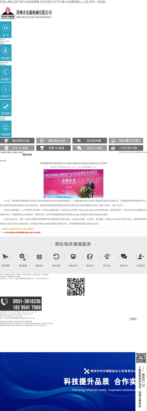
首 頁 (1, 274)
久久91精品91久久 (41, 325)
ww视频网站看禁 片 (29, 325)
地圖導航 (133, 319)
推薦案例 (3, 119)
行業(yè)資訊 (36, 274)
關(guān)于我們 (4, 41)
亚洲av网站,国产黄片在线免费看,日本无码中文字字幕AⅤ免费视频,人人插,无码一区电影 (53, 1)
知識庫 (2, 43)
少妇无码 (13, 325)
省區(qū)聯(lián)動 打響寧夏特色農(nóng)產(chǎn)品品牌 (23, 232)
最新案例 (3, 117)
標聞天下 (3, 39)
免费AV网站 (19, 325)
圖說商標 (3, 161)
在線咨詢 (45, 274)
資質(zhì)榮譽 (27, 274)
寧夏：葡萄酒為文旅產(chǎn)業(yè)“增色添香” (20, 229)
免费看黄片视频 (5, 325)
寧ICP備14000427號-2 (42, 278)
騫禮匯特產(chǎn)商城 (14, 276)
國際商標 (3, 64)
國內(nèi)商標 (4, 62)
